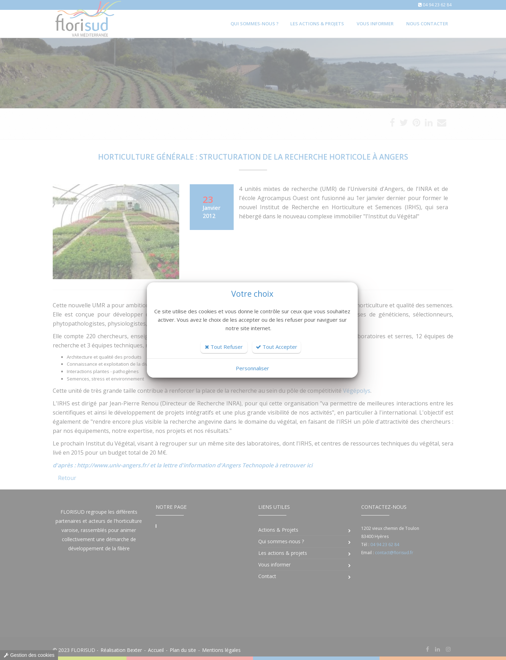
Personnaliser (252, 368)
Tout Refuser (224, 346)
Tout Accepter (276, 346)
